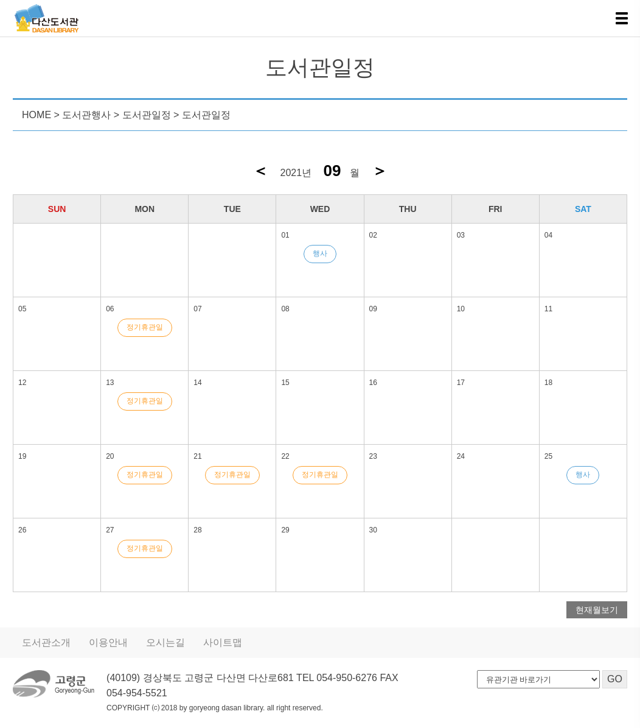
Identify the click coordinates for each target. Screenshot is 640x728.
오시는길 (159, 642)
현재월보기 (598, 610)
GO (614, 679)
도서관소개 (45, 642)
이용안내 (104, 642)
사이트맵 (213, 642)
